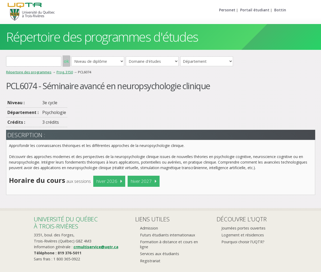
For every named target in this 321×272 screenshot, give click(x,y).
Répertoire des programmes (29, 72)
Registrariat (150, 260)
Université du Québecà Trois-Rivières (66, 222)
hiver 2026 (106, 181)
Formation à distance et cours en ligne (169, 244)
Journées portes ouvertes (243, 228)
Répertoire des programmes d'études (102, 36)
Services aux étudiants (159, 253)
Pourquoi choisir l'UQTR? (242, 241)
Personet (227, 9)
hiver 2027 (141, 181)
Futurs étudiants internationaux (167, 234)
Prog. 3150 (65, 72)
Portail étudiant (254, 9)
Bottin (280, 9)
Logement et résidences (242, 234)
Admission (149, 228)
